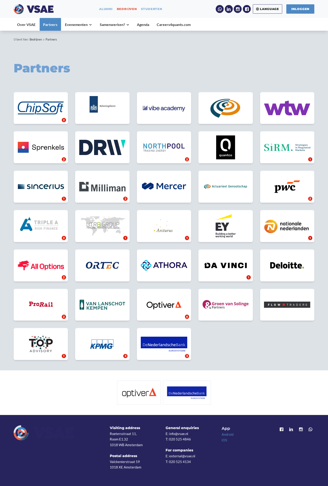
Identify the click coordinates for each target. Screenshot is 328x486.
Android (227, 434)
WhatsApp (220, 9)
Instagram (238, 9)
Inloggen (300, 9)
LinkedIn (229, 9)
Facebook (247, 9)
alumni (106, 9)
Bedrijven (36, 39)
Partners (51, 39)
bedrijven (127, 9)
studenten (151, 9)
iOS (224, 440)
